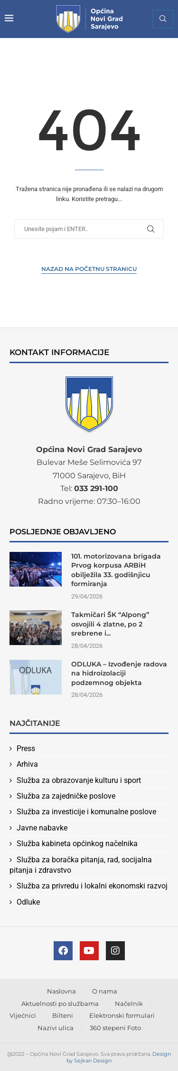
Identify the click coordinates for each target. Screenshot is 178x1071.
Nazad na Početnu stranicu (89, 268)
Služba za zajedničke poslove (66, 796)
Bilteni (62, 1015)
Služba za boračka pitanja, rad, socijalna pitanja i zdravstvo (80, 865)
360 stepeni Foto (115, 1028)
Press (26, 748)
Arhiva (27, 764)
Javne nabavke (42, 827)
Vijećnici (22, 1015)
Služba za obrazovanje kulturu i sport (79, 780)
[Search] (162, 19)
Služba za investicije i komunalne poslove (86, 811)
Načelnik (129, 1003)
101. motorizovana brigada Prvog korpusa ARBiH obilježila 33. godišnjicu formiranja (116, 570)
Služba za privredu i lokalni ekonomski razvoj (92, 885)
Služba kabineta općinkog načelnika (77, 843)
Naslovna (61, 991)
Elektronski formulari (122, 1015)
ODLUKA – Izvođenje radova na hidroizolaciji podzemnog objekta (119, 673)
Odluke (28, 902)
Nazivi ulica (55, 1028)
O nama (104, 991)
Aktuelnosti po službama (60, 1003)
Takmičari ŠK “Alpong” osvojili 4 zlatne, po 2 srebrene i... (110, 623)
